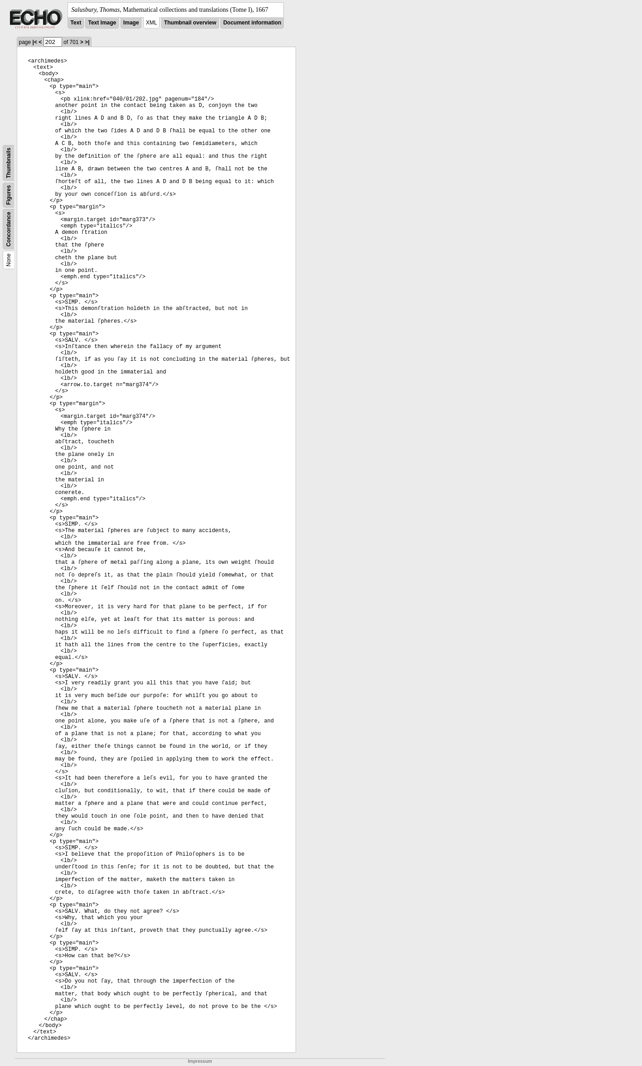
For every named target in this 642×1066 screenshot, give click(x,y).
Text (75, 22)
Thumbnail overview (190, 22)
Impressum (200, 1061)
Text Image (102, 22)
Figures (8, 195)
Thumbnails (8, 163)
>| (87, 42)
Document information (252, 22)
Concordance (8, 229)
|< (35, 42)
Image (131, 22)
